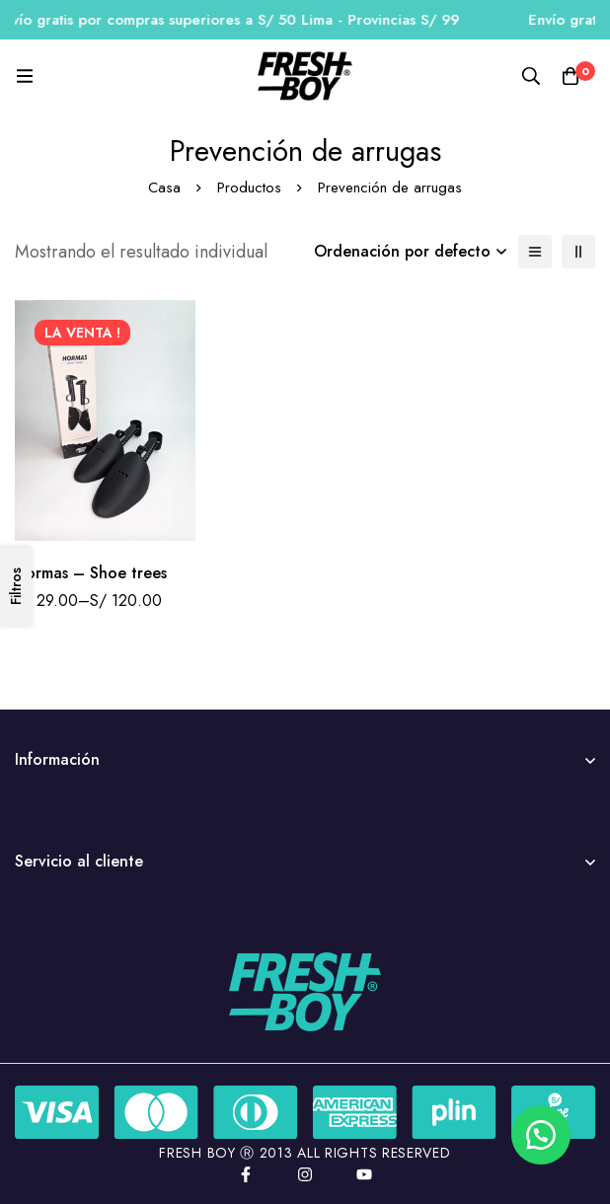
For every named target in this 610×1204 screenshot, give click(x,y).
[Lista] (535, 251)
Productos (249, 187)
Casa (164, 187)
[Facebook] (246, 1174)
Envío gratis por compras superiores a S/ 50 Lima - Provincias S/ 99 (241, 20)
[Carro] (570, 76)
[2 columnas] (578, 251)
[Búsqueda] (531, 76)
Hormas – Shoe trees (91, 573)
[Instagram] (305, 1174)
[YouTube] (364, 1174)
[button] (541, 1135)
